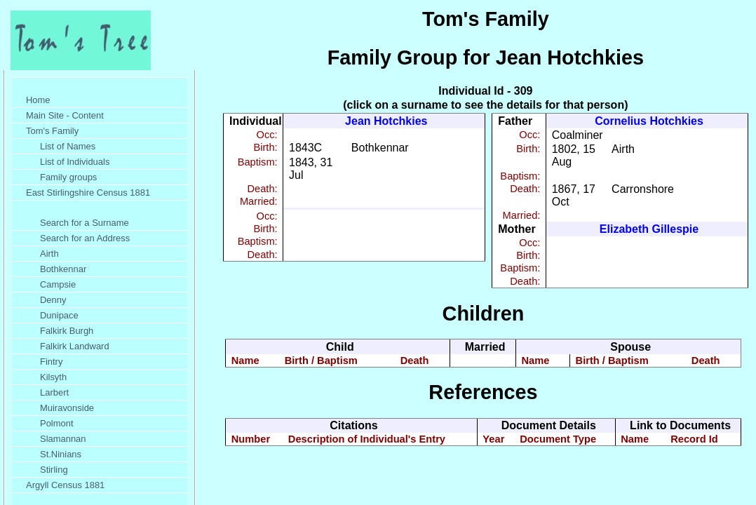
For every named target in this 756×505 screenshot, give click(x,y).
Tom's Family (52, 131)
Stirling (54, 469)
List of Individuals (74, 161)
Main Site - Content (65, 115)
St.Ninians (60, 454)
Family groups (68, 177)
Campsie (58, 284)
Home (38, 100)
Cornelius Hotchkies (649, 121)
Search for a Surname (84, 222)
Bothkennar (63, 269)
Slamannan (63, 438)
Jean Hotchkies (386, 121)
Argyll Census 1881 (65, 485)
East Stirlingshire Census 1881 (88, 192)
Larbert (54, 392)
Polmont (57, 423)
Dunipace (59, 315)
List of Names (67, 146)
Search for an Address (85, 238)
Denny (53, 300)
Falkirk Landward (74, 346)
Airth (49, 253)
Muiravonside (67, 408)
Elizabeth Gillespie (649, 229)
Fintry (51, 361)
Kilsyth (53, 377)
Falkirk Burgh (66, 330)
